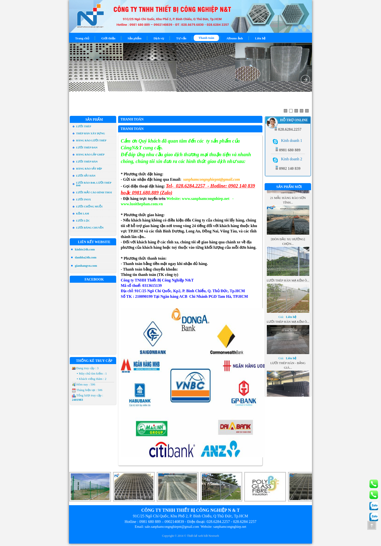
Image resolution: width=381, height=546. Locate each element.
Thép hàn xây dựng (90, 133)
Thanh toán (132, 119)
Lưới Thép (83, 126)
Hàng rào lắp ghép (90, 154)
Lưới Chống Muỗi (89, 206)
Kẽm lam (82, 213)
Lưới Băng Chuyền (90, 227)
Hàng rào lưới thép (91, 140)
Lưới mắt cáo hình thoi (94, 192)
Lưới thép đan (86, 147)
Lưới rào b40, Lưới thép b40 (93, 184)
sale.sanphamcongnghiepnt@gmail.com (172, 527)
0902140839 (174, 522)
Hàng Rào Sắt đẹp (89, 168)
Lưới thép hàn (87, 161)
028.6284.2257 (218, 522)
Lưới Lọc (83, 220)
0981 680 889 (150, 522)
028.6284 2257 (244, 522)
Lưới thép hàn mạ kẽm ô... (288, 291)
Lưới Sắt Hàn (85, 175)
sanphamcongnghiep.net (229, 527)
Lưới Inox (83, 199)
